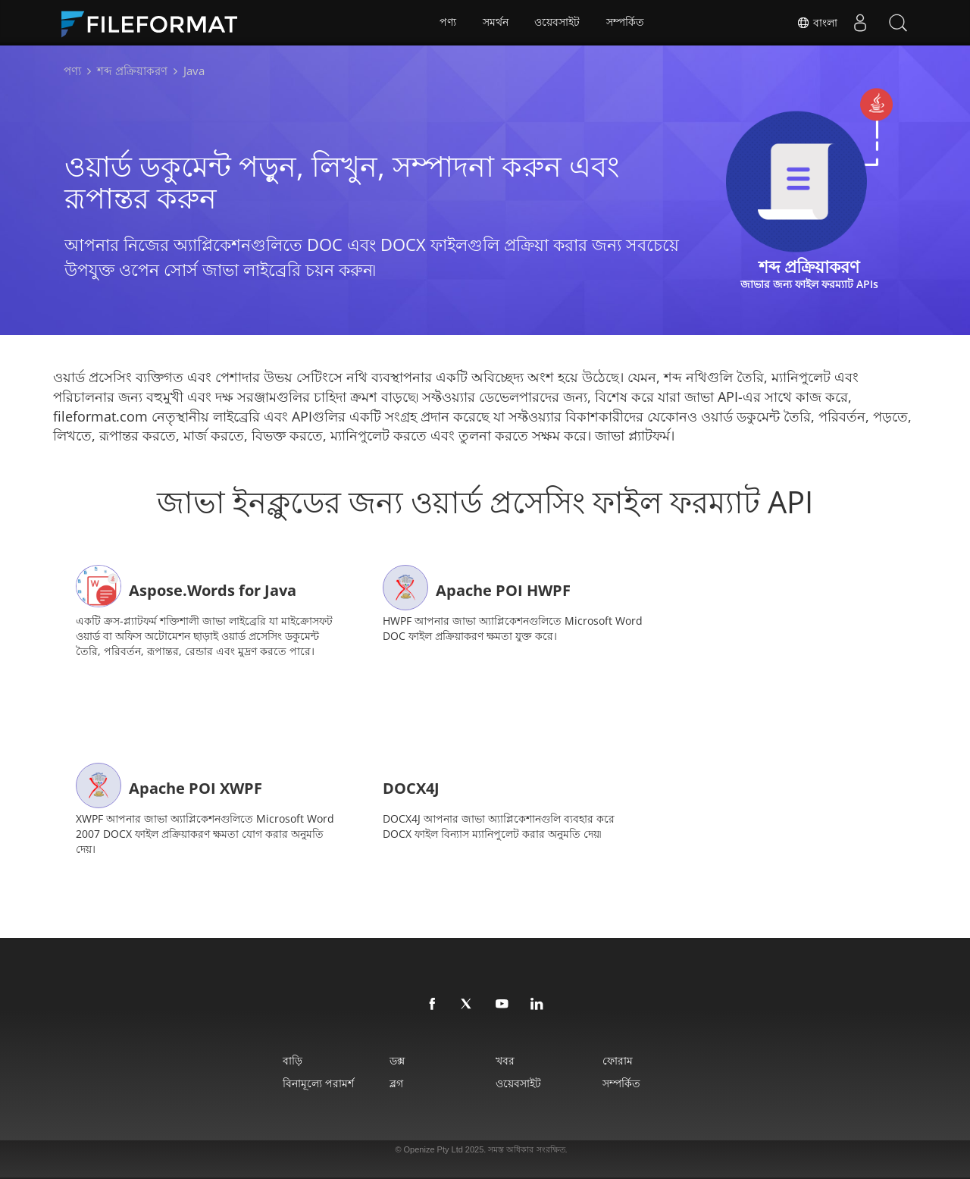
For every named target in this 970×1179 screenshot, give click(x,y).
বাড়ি (289, 1059)
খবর (505, 1059)
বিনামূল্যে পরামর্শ (315, 1082)
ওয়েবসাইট (557, 23)
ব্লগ (395, 1082)
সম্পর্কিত (626, 23)
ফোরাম (620, 1059)
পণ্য (448, 23)
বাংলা (816, 23)
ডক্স (395, 1059)
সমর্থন (495, 23)
